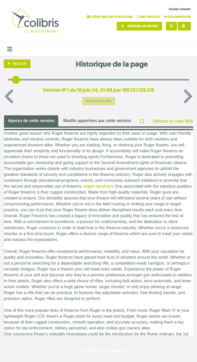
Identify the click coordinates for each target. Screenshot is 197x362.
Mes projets (149, 17)
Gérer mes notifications (110, 17)
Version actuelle (98, 101)
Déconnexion (177, 17)
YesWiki (114, 351)
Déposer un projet (139, 26)
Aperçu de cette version (31, 120)
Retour (17, 64)
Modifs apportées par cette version (97, 120)
